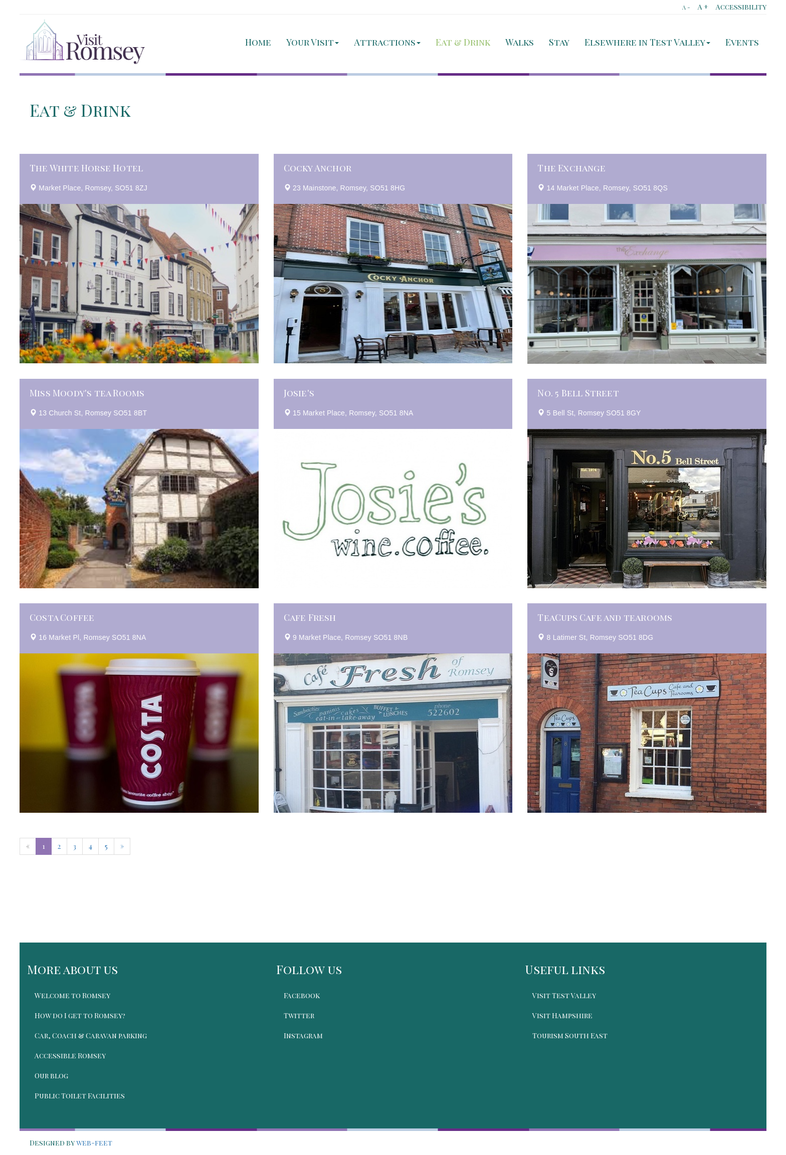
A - (686, 7)
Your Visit (312, 42)
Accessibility (741, 7)
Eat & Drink (463, 42)
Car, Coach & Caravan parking (91, 1035)
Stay (559, 42)
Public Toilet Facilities (80, 1095)
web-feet (94, 1142)
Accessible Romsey (70, 1055)
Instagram (303, 1035)
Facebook (302, 995)
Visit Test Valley (564, 995)
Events (742, 42)
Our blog (51, 1075)
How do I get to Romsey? (80, 1015)
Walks (519, 42)
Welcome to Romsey (72, 995)
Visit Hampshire (562, 1015)
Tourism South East (570, 1035)
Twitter (299, 1015)
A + (703, 7)
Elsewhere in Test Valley (647, 42)
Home (258, 42)
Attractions (387, 42)
